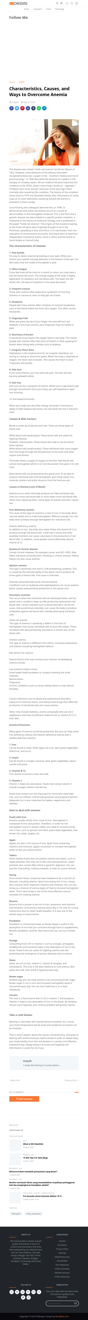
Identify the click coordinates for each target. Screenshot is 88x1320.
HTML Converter (62, 1268)
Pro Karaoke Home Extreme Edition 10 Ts (42, 1196)
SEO (24, 1141)
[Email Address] (59, 1303)
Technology (59, 9)
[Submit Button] (76, 1303)
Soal (20, 1168)
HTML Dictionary (62, 1276)
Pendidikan (13, 1168)
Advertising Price (62, 1257)
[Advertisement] (29, 59)
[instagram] (61, 3)
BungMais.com (62, 1316)
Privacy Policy (62, 1249)
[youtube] (33, 1292)
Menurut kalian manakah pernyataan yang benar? (33, 1171)
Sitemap (62, 1253)
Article (26, 9)
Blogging (26, 1154)
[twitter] (23, 1297)
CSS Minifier (62, 1261)
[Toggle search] (71, 3)
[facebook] (57, 3)
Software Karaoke (47, 1193)
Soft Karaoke (28, 1193)
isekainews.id (16, 1130)
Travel (48, 9)
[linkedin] (22, 1292)
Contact (62, 1241)
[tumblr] (17, 1292)
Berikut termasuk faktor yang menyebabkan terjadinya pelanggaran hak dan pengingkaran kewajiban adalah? (42, 1183)
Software (37, 1193)
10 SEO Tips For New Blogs (35, 1157)
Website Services (62, 1272)
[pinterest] (28, 1292)
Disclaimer (62, 1245)
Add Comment (24, 1099)
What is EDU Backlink (33, 1144)
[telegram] (11, 1292)
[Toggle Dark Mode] (67, 3)
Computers (37, 9)
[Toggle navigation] (76, 3)
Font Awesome (62, 1264)
